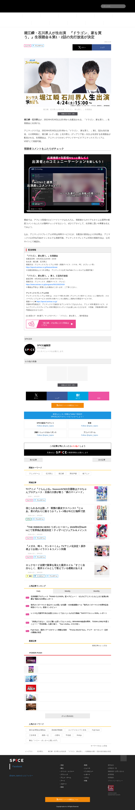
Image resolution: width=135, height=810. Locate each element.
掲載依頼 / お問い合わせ (116, 771)
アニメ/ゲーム (33, 474)
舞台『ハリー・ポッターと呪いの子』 (43, 740)
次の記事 (104, 460)
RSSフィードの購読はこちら (69, 405)
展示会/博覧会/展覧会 (36, 730)
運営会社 (111, 765)
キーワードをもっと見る (100, 746)
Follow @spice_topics (45, 426)
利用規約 (111, 777)
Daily (38, 591)
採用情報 (111, 774)
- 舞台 (61, 768)
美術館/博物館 (55, 730)
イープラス (28, 751)
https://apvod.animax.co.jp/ (46, 302)
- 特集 (85, 781)
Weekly (67, 591)
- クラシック (64, 774)
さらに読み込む (74, 716)
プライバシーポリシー (115, 781)
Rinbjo (78, 735)
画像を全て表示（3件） (67, 114)
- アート (62, 781)
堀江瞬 (60, 474)
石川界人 (48, 474)
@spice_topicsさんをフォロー (21, 776)
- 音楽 (61, 765)
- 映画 (61, 787)
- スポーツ (63, 784)
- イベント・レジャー (67, 771)
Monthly (96, 591)
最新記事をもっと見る (100, 645)
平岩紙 (67, 735)
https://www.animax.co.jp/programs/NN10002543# (45, 284)
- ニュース (86, 768)
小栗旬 (56, 735)
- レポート (86, 774)
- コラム (86, 777)
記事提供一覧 (112, 768)
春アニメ (84, 474)
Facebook (17, 766)
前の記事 (31, 460)
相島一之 (44, 735)
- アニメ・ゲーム (65, 777)
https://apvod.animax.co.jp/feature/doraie (41, 267)
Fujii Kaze (95, 730)
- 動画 (85, 765)
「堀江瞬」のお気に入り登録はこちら (57, 324)
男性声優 (72, 474)
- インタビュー (88, 771)
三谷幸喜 (31, 735)
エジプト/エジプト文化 (76, 730)
